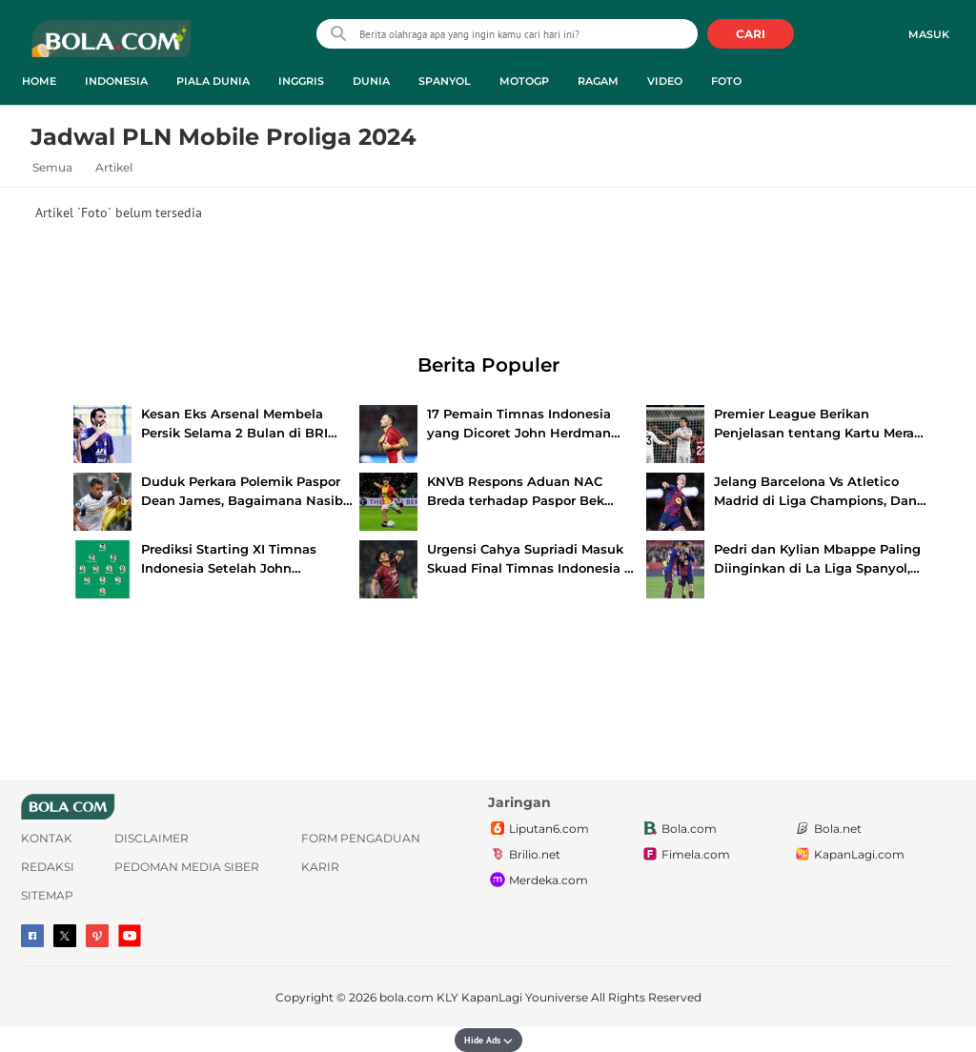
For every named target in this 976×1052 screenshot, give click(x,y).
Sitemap (47, 895)
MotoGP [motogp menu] (524, 81)
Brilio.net (524, 854)
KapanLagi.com (849, 854)
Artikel (113, 167)
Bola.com (678, 829)
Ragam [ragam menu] (598, 81)
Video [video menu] (664, 81)
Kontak (46, 838)
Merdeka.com (538, 880)
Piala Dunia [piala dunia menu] (213, 81)
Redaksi (47, 867)
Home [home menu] (39, 81)
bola (111, 47)
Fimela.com (685, 854)
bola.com (406, 997)
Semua (52, 167)
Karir (320, 867)
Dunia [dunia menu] (371, 81)
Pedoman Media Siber (186, 867)
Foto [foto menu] (726, 81)
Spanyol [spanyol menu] (444, 81)
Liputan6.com (538, 829)
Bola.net (827, 829)
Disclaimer (151, 838)
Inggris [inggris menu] (301, 81)
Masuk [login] (928, 34)
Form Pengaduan (360, 838)
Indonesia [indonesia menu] (116, 81)
